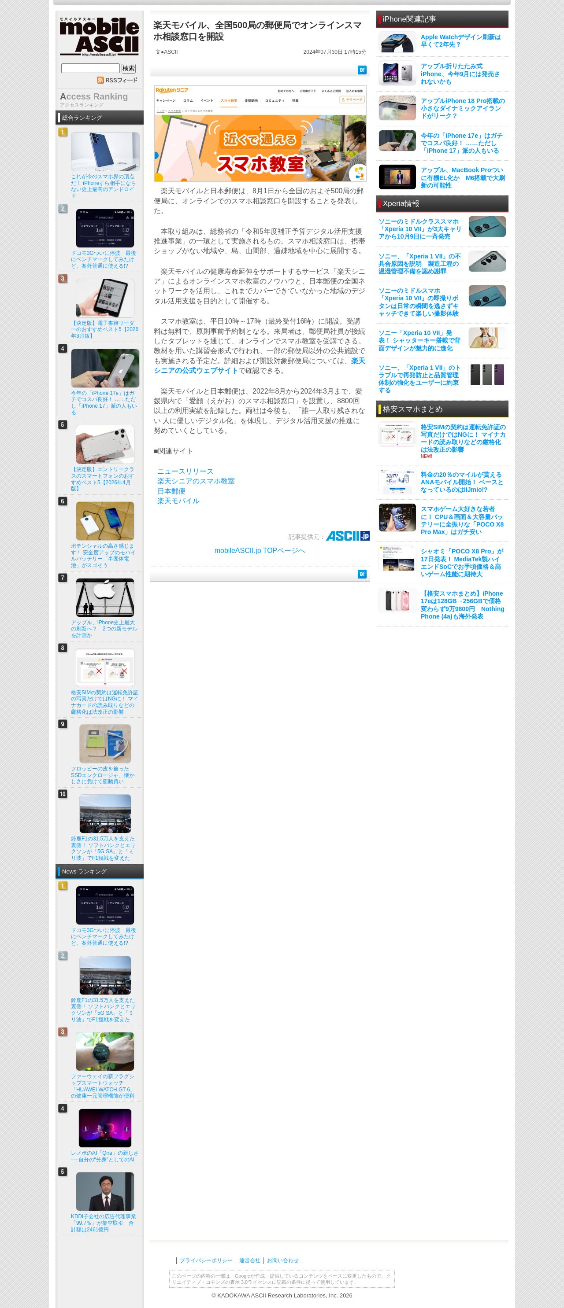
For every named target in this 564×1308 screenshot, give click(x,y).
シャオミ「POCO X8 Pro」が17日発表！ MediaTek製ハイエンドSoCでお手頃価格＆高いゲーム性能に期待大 (462, 563)
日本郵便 (171, 491)
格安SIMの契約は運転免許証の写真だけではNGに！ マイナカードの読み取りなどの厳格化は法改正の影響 (463, 438)
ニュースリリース (185, 471)
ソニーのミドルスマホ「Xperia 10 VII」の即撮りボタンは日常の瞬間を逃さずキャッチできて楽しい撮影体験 (418, 302)
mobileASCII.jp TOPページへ (260, 550)
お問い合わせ (283, 1260)
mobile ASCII (99, 39)
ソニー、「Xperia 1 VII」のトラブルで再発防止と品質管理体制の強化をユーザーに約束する (419, 379)
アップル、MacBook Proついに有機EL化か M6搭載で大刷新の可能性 (463, 177)
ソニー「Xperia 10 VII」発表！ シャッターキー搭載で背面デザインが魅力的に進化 (419, 340)
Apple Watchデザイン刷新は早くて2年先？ (461, 40)
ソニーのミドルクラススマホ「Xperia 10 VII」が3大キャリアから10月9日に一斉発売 (420, 229)
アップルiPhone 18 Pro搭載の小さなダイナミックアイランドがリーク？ (463, 108)
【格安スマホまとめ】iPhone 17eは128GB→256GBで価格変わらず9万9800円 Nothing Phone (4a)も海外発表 (463, 605)
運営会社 (249, 1260)
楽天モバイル (178, 501)
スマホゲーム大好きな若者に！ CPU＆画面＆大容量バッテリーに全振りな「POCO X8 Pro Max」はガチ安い (462, 520)
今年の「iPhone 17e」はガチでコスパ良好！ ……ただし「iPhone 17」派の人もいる (462, 143)
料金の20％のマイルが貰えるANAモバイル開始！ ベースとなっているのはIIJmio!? (462, 482)
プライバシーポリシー (206, 1260)
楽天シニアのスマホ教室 (196, 481)
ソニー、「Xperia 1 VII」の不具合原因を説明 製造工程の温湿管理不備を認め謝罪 (419, 264)
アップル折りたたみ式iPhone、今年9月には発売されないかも (460, 74)
